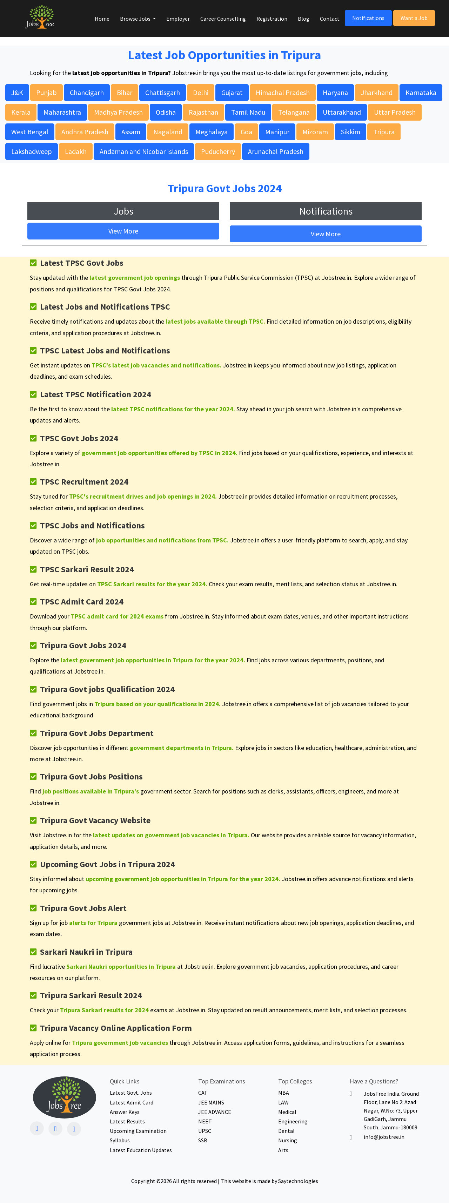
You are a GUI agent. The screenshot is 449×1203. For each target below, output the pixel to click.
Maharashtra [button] (62, 112)
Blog (303, 18)
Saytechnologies (298, 1180)
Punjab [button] (46, 92)
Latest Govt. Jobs (131, 1092)
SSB (202, 1140)
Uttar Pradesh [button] (395, 112)
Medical (287, 1112)
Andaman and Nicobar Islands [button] (144, 151)
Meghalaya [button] (211, 131)
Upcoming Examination (138, 1131)
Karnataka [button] (421, 92)
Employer (178, 18)
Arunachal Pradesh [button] (275, 151)
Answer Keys (125, 1112)
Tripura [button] (384, 131)
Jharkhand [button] (377, 92)
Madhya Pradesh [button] (118, 112)
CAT (203, 1092)
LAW (283, 1102)
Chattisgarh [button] (162, 92)
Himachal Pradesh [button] (283, 92)
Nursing (287, 1140)
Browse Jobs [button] (136, 18)
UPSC (204, 1131)
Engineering (293, 1121)
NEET (205, 1121)
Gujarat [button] (232, 92)
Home (102, 18)
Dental (286, 1131)
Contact (330, 18)
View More (123, 231)
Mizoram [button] (315, 131)
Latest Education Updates (141, 1150)
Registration (271, 18)
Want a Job (414, 17)
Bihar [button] (124, 92)
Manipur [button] (277, 131)
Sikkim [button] (350, 131)
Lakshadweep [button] (31, 151)
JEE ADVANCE (214, 1112)
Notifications (368, 17)
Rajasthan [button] (203, 112)
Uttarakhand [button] (342, 112)
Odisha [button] (166, 112)
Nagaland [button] (167, 131)
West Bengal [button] (29, 131)
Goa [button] (246, 131)
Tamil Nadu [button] (248, 112)
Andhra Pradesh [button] (84, 131)
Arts (283, 1150)
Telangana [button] (294, 112)
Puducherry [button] (218, 151)
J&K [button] (17, 92)
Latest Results (127, 1121)
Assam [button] (130, 131)
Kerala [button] (21, 112)
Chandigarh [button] (87, 92)
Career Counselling (223, 18)
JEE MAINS (211, 1102)
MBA (283, 1092)
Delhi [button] (200, 92)
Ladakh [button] (76, 151)
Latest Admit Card (131, 1102)
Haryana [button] (335, 92)
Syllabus (120, 1140)
